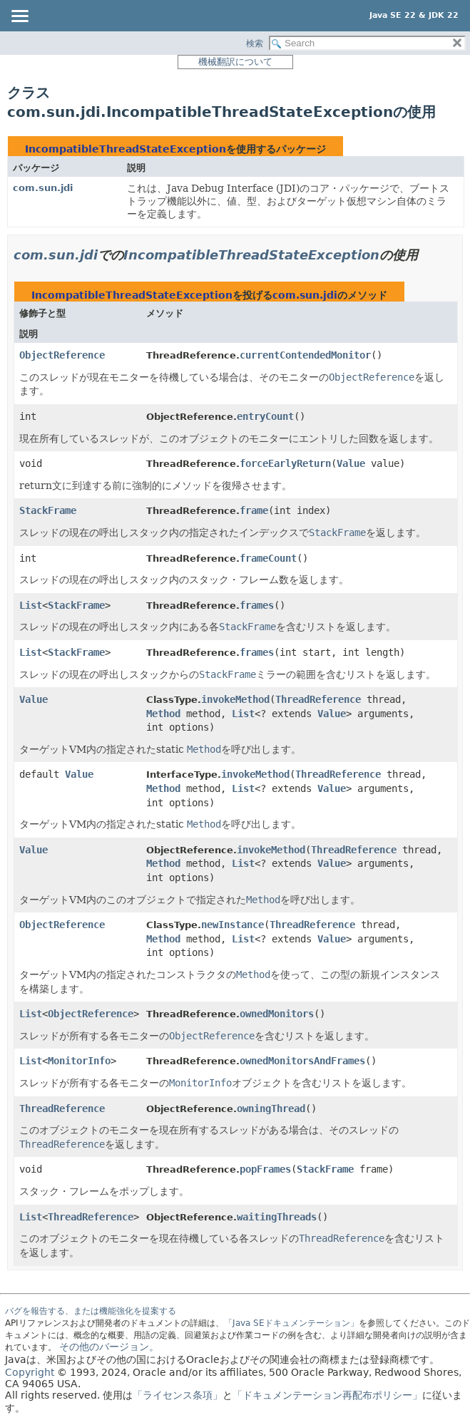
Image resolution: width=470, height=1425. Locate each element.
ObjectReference (62, 355)
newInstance (232, 924)
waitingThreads (277, 1217)
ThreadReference (318, 699)
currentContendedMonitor (305, 355)
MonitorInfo (79, 1060)
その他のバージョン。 (109, 1346)
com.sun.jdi (43, 187)
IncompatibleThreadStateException (125, 149)
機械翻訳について (235, 61)
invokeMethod (235, 699)
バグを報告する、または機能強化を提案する (90, 1311)
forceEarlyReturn (285, 463)
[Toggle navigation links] (19, 17)
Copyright (29, 1372)
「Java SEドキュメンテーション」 (291, 1323)
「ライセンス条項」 (178, 1395)
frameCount (268, 558)
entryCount (265, 416)
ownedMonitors (277, 1013)
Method (163, 713)
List (30, 605)
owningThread (271, 1108)
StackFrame (47, 510)
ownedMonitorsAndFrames (302, 1060)
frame (254, 510)
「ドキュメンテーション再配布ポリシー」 (327, 1395)
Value (351, 463)
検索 (254, 43)
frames (257, 605)
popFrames (265, 1169)
